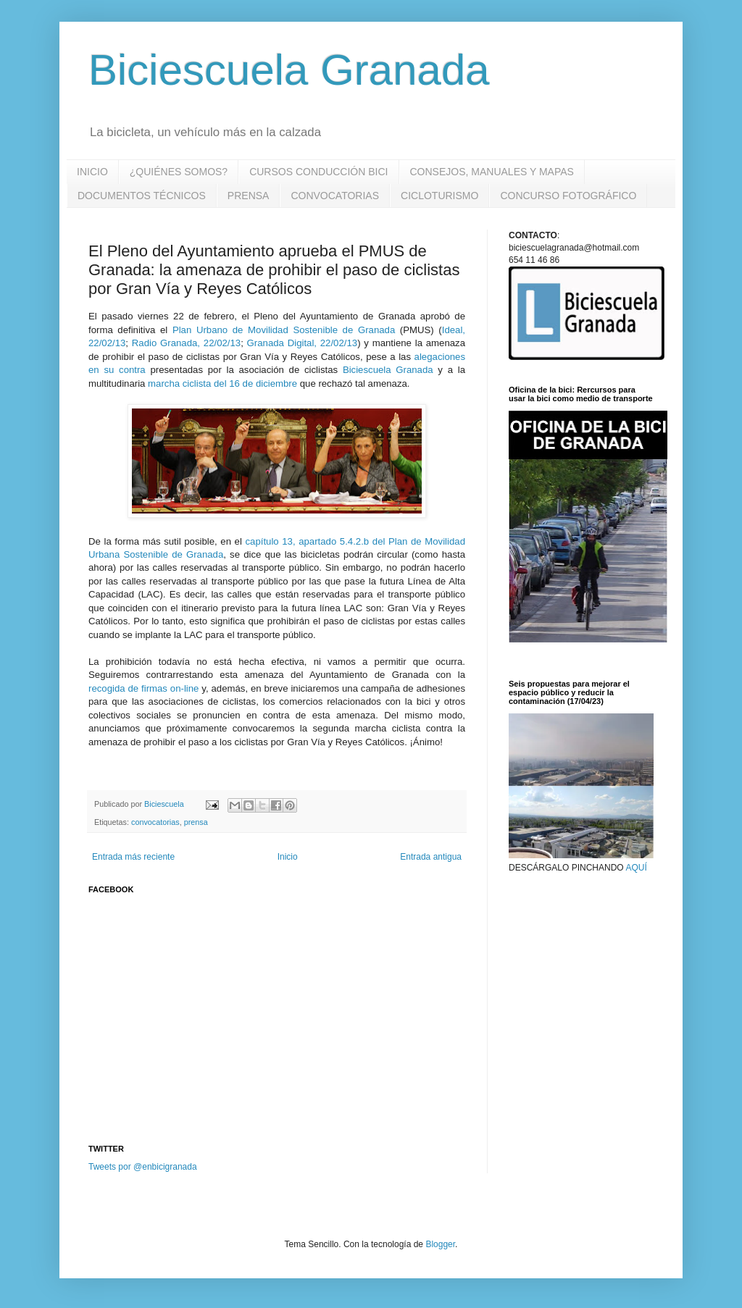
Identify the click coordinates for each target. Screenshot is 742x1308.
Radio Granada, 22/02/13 (186, 343)
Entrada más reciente (133, 857)
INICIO (92, 171)
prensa (196, 822)
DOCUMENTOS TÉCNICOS (142, 195)
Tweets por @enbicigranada (142, 1167)
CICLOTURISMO (439, 195)
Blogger (440, 1244)
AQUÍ (635, 868)
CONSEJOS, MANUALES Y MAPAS (492, 171)
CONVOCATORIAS (335, 195)
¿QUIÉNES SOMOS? (179, 171)
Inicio (288, 857)
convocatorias (155, 822)
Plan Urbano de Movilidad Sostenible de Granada (283, 329)
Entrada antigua (431, 857)
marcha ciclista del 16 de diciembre (222, 383)
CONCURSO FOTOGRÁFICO (568, 195)
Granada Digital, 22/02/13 (302, 343)
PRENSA (249, 195)
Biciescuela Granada (289, 70)
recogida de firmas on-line (143, 688)
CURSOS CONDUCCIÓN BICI (318, 171)
